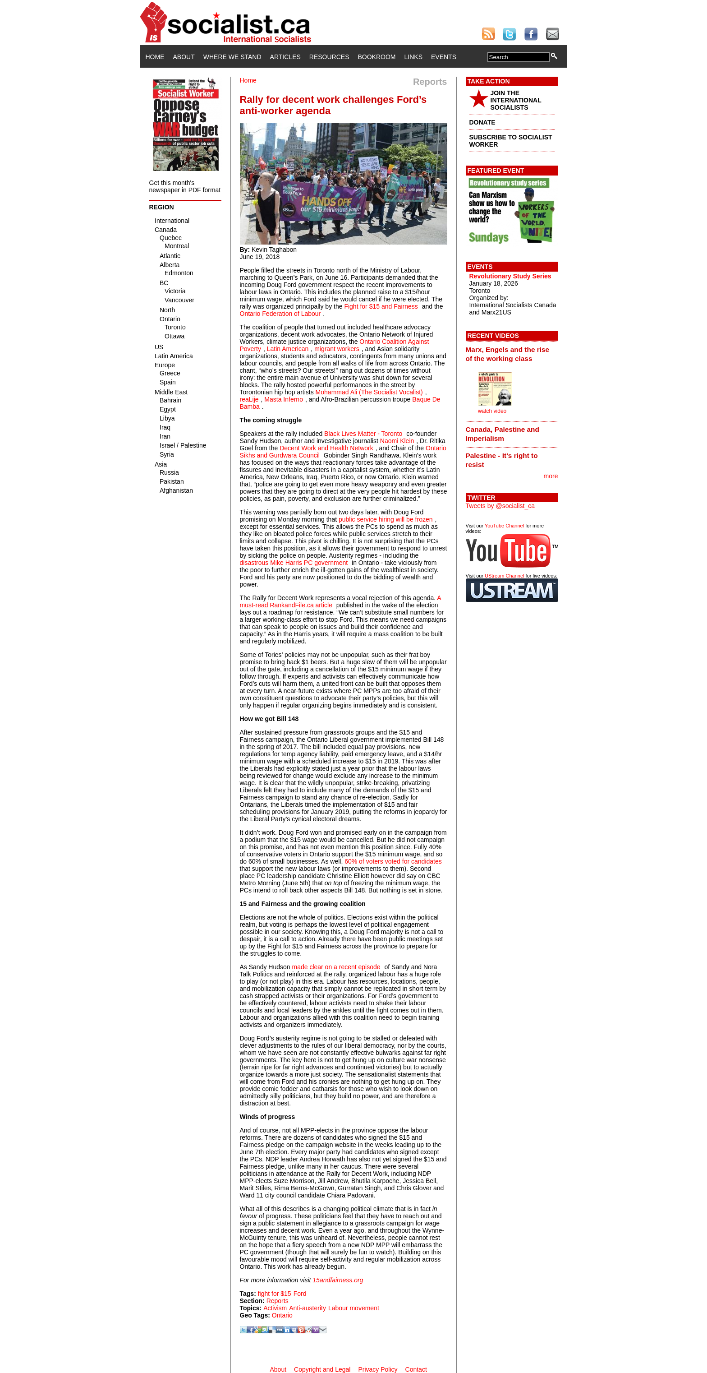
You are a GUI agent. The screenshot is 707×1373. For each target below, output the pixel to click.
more (551, 476)
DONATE (482, 122)
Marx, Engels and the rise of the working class (508, 354)
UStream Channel (504, 575)
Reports (277, 1300)
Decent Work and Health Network (326, 448)
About (184, 56)
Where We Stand (232, 56)
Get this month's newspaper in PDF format (185, 186)
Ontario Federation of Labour (280, 313)
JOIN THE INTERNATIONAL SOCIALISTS (516, 100)
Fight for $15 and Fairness (381, 306)
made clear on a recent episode (336, 967)
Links (413, 56)
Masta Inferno (283, 399)
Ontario (282, 1315)
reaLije (249, 399)
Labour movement (353, 1308)
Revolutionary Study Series (510, 276)
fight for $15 (274, 1293)
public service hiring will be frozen (386, 519)
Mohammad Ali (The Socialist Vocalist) (369, 392)
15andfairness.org (337, 1280)
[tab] (512, 353)
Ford (300, 1293)
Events (443, 56)
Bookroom (377, 56)
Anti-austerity (307, 1308)
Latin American (288, 348)
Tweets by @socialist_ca (500, 505)
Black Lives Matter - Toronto (363, 433)
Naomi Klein (397, 440)
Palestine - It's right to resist (502, 460)
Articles (285, 56)
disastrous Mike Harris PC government (294, 562)
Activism (275, 1308)
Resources (329, 56)
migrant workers (336, 348)
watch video (492, 411)
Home (155, 56)
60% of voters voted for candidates (393, 861)
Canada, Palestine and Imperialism (502, 433)
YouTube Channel (504, 525)
